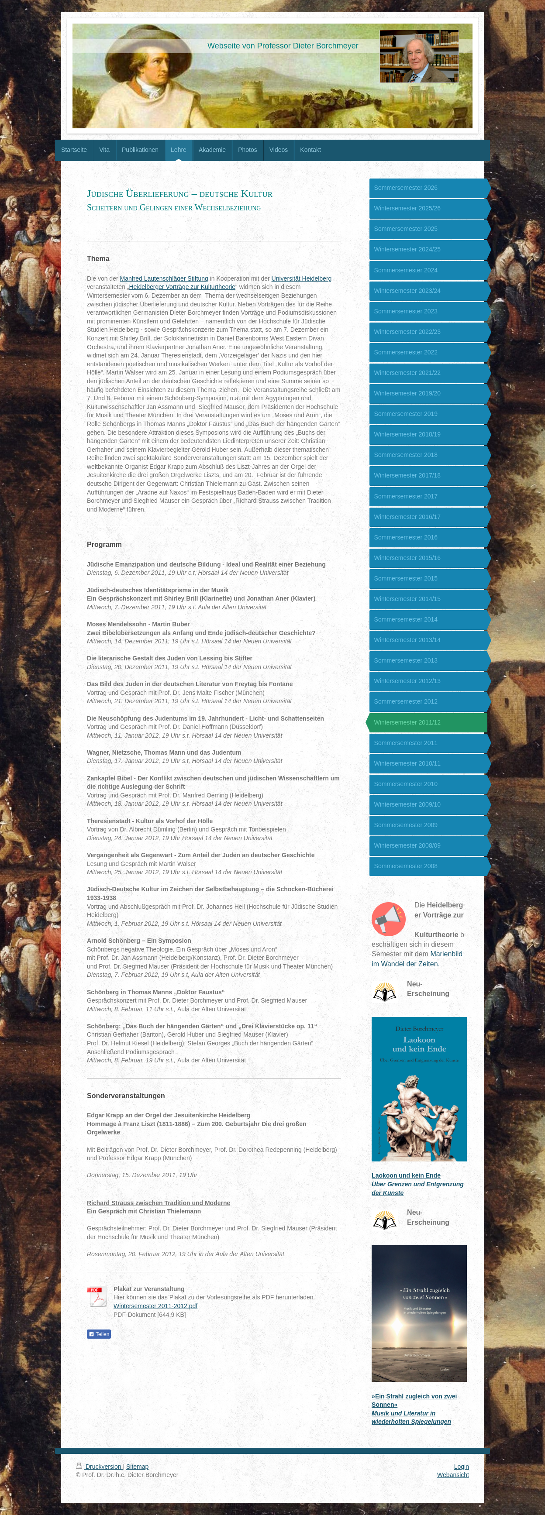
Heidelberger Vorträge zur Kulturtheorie (182, 286)
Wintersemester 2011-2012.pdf (155, 1305)
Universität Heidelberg (302, 278)
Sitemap (137, 1466)
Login (461, 1466)
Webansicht (453, 1474)
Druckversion (99, 1466)
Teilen (99, 1334)
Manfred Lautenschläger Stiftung (164, 278)
